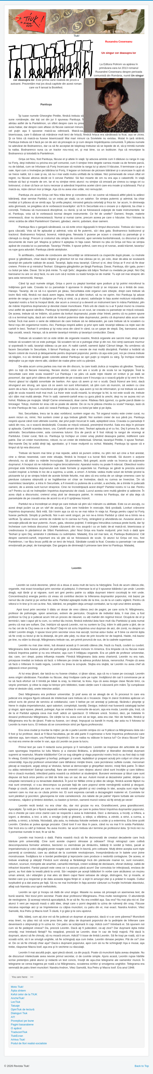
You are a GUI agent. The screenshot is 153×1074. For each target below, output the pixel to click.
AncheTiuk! (17, 998)
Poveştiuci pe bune (22, 1020)
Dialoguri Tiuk (19, 1013)
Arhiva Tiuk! (18, 1039)
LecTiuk (15, 1001)
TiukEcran (17, 1035)
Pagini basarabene (22, 1024)
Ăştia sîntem (18, 990)
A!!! (13, 1017)
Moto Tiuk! (17, 986)
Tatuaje (15, 1005)
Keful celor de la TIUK (24, 994)
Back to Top (142, 1066)
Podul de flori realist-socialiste (29, 1043)
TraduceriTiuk (19, 1032)
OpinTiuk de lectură (22, 1009)
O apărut (16, 1028)
